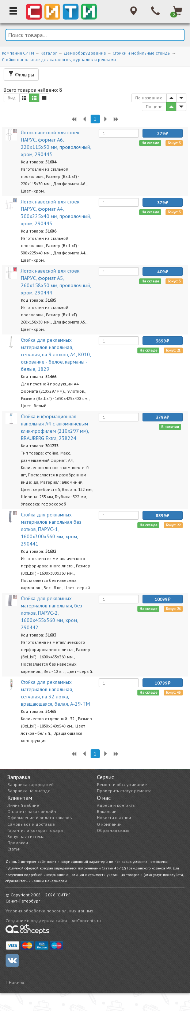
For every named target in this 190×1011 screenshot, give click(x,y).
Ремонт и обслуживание (122, 784)
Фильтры (21, 74)
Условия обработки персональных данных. (49, 910)
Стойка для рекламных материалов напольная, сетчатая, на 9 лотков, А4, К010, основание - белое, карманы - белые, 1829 (56, 354)
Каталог (49, 53)
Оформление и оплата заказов (39, 817)
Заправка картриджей (30, 784)
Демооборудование (85, 53)
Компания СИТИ (18, 53)
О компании (109, 824)
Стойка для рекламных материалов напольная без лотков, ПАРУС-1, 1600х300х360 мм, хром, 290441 (51, 529)
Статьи (13, 849)
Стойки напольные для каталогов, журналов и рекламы (59, 59)
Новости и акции (114, 817)
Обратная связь (113, 830)
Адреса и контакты (116, 805)
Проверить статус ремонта (124, 790)
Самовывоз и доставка (31, 824)
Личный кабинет (24, 805)
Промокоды (19, 842)
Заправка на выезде (28, 790)
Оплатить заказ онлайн (31, 811)
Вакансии (107, 811)
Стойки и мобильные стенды (142, 53)
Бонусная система (26, 836)
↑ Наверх (14, 982)
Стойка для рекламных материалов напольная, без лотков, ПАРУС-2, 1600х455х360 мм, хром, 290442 (51, 613)
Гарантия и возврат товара (35, 830)
